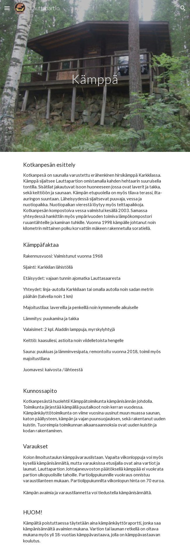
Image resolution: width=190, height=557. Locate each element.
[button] (7, 8)
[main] (95, 76)
